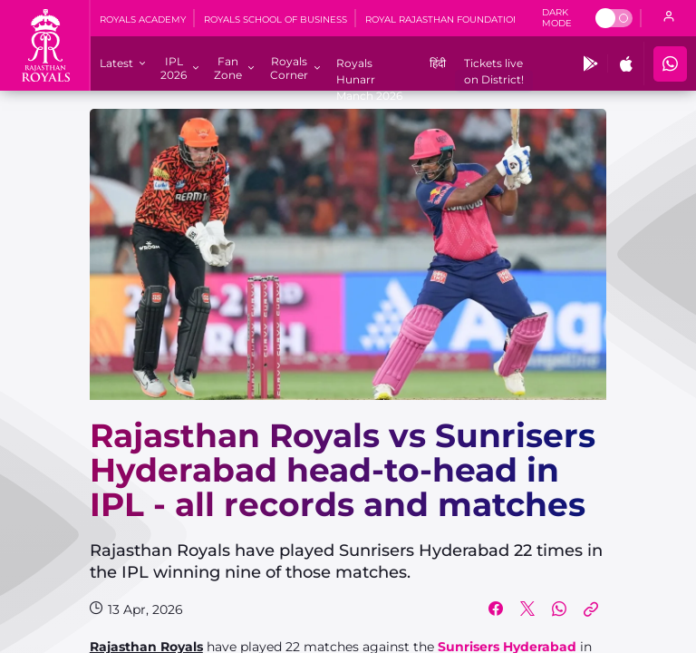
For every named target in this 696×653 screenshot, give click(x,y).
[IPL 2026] (173, 68)
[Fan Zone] (228, 68)
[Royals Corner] (289, 68)
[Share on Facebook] (495, 609)
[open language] (669, 18)
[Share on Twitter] (527, 609)
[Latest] (116, 63)
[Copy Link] (590, 609)
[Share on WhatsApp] (559, 609)
